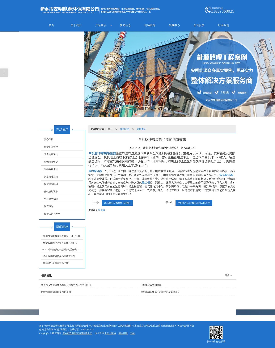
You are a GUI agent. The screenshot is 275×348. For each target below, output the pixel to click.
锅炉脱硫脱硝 (51, 184)
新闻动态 (125, 25)
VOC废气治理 (51, 199)
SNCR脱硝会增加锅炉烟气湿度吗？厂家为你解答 (68, 249)
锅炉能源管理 (51, 147)
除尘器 (101, 210)
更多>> (228, 275)
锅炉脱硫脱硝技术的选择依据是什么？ (160, 291)
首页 (51, 25)
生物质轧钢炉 (51, 161)
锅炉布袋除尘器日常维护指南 (56, 291)
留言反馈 (199, 25)
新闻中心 (141, 129)
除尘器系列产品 (52, 214)
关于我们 (76, 25)
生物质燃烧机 (51, 169)
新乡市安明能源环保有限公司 (77, 333)
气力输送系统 (51, 154)
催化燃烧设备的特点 (151, 285)
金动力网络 (110, 333)
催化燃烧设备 (51, 191)
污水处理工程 (51, 176)
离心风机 (48, 139)
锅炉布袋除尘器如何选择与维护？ (60, 243)
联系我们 (223, 25)
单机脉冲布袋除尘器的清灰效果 (59, 256)
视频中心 (174, 25)
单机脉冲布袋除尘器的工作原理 (194, 202)
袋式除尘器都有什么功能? (117, 202)
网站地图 (123, 333)
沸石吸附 (48, 206)
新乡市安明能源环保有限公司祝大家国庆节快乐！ (66, 285)
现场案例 (149, 25)
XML (132, 333)
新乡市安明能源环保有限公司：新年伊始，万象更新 (69, 236)
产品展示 (100, 25)
